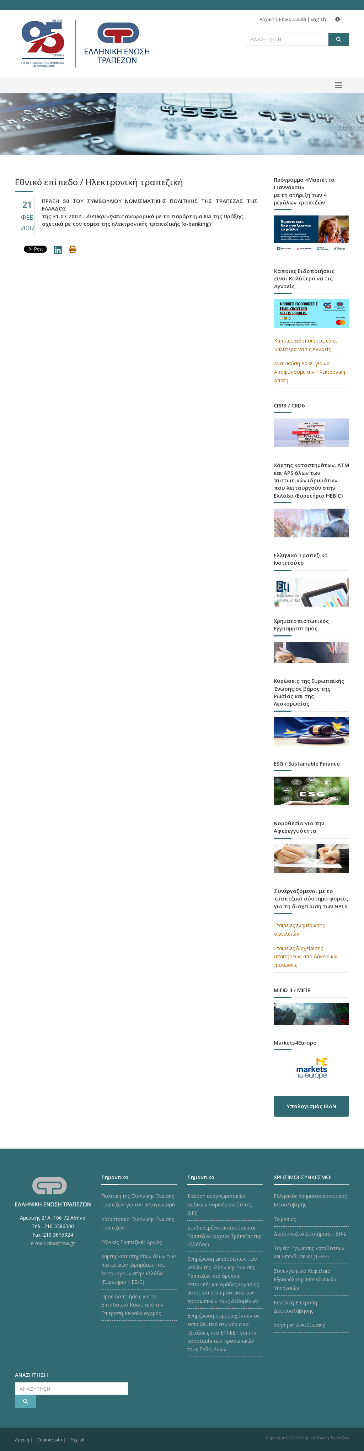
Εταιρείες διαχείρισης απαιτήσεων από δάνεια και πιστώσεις (306, 957)
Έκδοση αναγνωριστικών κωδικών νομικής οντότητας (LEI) (219, 1204)
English (318, 19)
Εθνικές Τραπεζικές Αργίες (131, 1242)
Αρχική (266, 19)
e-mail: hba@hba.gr (53, 1243)
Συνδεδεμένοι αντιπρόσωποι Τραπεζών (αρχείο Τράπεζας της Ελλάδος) (224, 1236)
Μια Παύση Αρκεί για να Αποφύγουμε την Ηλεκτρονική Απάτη (309, 372)
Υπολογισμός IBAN (311, 1106)
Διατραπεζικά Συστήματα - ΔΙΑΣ (310, 1233)
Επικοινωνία (292, 19)
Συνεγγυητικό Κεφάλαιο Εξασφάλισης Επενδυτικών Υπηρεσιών (305, 1279)
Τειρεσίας (285, 1219)
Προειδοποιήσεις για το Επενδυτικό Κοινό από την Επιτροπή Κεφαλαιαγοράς (132, 1305)
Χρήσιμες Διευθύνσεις (299, 1325)
